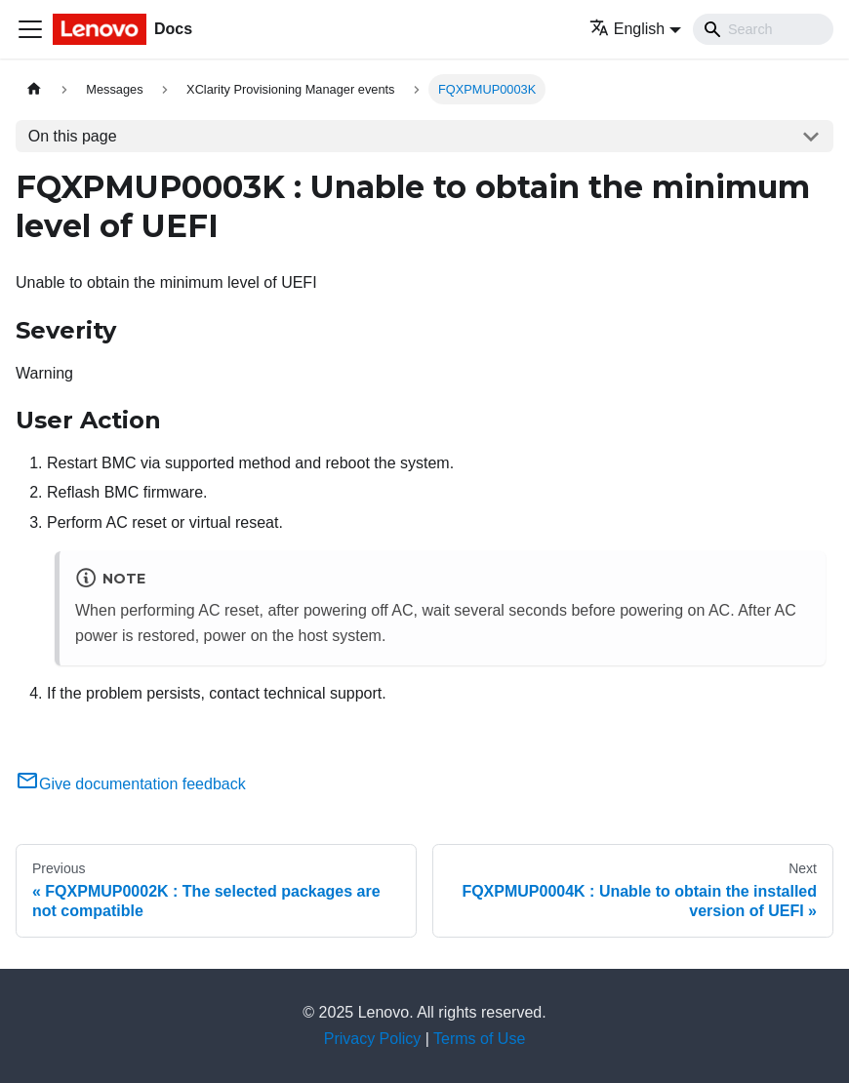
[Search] (763, 29)
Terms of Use (479, 1038)
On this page (72, 136)
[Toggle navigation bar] (30, 29)
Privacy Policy (373, 1038)
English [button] (627, 28)
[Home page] (34, 89)
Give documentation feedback (131, 784)
